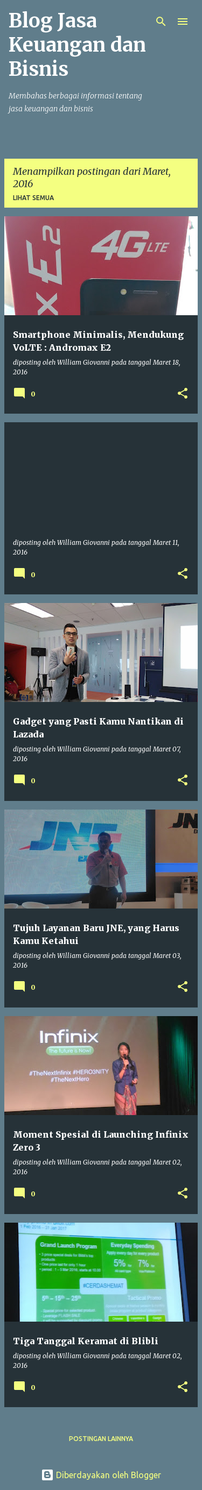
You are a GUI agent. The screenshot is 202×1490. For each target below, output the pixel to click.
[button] (182, 394)
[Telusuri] (161, 21)
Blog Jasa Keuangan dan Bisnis (77, 45)
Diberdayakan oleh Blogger (101, 1475)
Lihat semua (33, 197)
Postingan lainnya (101, 1438)
